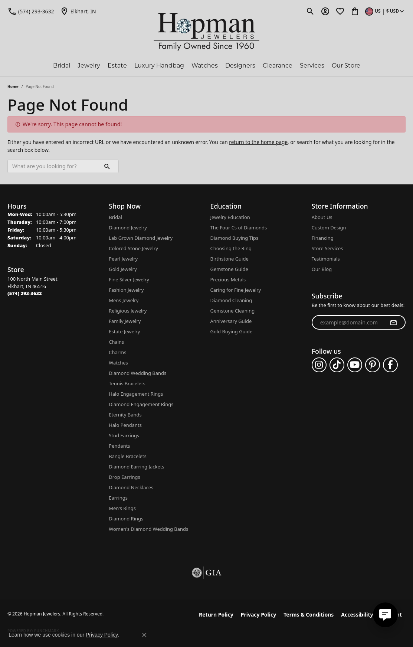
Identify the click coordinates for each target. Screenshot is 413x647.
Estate (117, 66)
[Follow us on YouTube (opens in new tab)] (354, 364)
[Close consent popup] (144, 635)
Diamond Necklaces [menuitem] (131, 487)
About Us (322, 217)
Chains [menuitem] (116, 342)
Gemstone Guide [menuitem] (229, 269)
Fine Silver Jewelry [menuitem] (129, 279)
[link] (30, 11)
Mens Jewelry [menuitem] (123, 300)
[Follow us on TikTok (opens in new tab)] (337, 364)
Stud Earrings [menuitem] (124, 435)
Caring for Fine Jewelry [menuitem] (235, 290)
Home (13, 86)
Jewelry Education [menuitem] (230, 217)
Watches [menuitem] (118, 362)
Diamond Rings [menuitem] (126, 518)
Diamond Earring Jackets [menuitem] (136, 466)
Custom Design (329, 227)
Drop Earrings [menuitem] (124, 477)
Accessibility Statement (371, 614)
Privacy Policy (258, 614)
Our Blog (322, 269)
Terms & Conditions (308, 614)
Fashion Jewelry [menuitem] (126, 290)
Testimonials (326, 258)
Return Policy (216, 614)
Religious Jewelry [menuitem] (128, 310)
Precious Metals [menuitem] (228, 279)
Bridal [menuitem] (115, 217)
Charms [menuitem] (117, 352)
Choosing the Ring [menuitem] (231, 248)
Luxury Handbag (159, 66)
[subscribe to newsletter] (393, 322)
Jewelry (89, 66)
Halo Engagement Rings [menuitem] (136, 394)
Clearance (277, 66)
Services (312, 66)
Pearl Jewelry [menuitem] (123, 258)
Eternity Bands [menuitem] (125, 414)
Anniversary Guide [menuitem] (231, 321)
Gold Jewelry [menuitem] (123, 269)
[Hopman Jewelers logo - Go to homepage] (206, 32)
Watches (204, 66)
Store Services (327, 248)
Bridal (61, 66)
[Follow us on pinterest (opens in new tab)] (372, 364)
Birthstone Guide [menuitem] (229, 258)
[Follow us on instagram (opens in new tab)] (319, 364)
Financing (323, 238)
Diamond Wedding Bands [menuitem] (137, 373)
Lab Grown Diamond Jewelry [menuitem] (141, 238)
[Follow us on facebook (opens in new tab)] (390, 364)
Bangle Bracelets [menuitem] (128, 456)
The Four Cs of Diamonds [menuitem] (238, 227)
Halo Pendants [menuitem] (125, 425)
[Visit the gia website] (207, 572)
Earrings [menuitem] (118, 497)
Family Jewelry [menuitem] (125, 321)
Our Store (346, 66)
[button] (310, 11)
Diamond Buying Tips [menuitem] (234, 238)
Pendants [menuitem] (119, 445)
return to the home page (258, 142)
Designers (240, 66)
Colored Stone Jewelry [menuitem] (133, 248)
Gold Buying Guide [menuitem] (231, 331)
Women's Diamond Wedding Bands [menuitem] (148, 529)
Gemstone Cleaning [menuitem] (232, 310)
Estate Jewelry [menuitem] (124, 331)
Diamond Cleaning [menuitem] (231, 300)
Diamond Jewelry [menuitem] (128, 227)
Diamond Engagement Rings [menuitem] (141, 404)
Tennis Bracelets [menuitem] (127, 383)
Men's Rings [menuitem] (122, 508)
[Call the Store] (24, 293)
